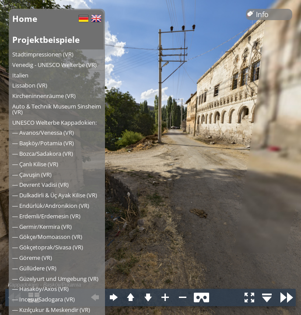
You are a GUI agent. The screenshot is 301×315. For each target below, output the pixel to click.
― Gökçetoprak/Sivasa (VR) (47, 247)
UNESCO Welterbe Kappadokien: (54, 122)
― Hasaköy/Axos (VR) (40, 289)
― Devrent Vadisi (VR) (40, 185)
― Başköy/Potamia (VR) (43, 143)
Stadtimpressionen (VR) (43, 54)
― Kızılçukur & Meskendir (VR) (51, 310)
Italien (20, 75)
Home (24, 18)
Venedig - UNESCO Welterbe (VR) (54, 65)
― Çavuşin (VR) (32, 174)
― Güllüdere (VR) (34, 268)
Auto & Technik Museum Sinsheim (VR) (56, 109)
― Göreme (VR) (32, 258)
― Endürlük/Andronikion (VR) (50, 206)
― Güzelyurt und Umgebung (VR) (55, 279)
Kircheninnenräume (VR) (44, 96)
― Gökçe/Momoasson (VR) (47, 237)
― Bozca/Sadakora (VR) (42, 154)
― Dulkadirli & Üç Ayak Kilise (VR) (54, 195)
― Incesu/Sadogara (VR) (43, 299)
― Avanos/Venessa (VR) (43, 132)
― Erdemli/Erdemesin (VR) (46, 216)
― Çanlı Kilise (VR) (35, 164)
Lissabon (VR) (29, 85)
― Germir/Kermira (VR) (42, 227)
